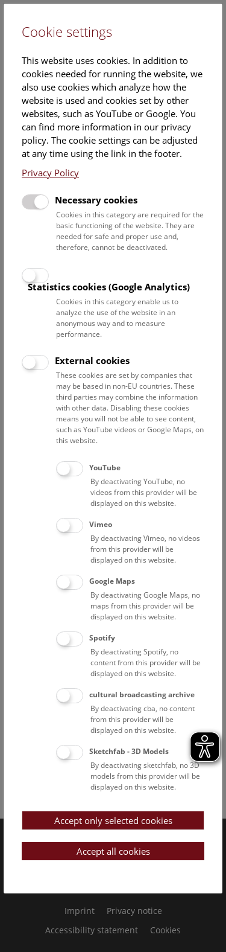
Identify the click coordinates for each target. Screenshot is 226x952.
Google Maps (112, 581)
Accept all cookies (113, 851)
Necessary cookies (96, 200)
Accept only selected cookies (113, 820)
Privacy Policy (50, 173)
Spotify (102, 638)
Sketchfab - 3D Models (129, 751)
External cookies (92, 360)
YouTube (105, 467)
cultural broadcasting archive (142, 694)
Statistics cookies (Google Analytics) (109, 287)
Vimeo (100, 524)
